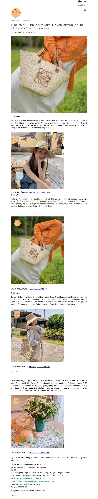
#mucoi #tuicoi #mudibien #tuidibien (30, 491)
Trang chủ (15, 21)
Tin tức (26, 21)
